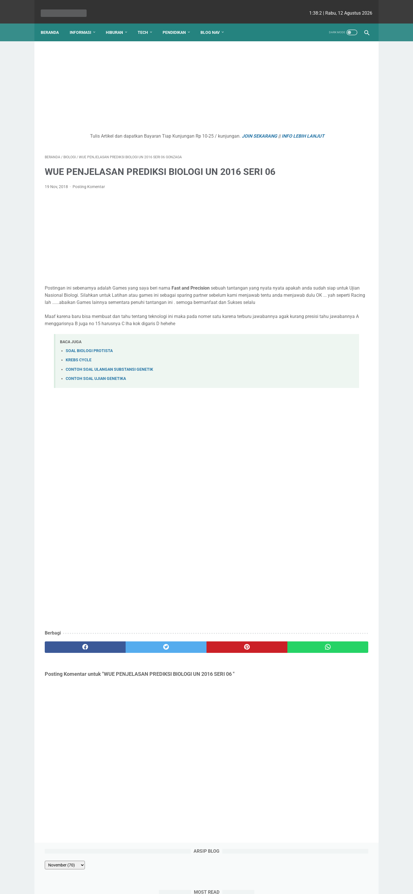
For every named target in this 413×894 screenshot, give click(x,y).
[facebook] (72, 677)
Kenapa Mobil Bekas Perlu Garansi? (324, 228)
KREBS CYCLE (78, 390)
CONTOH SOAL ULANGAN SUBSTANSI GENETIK (109, 399)
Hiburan (118, 22)
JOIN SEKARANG (215, 130)
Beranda (54, 22)
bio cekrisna (194, 885)
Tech (147, 22)
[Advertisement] (153, 82)
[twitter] (126, 677)
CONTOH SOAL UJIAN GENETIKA (96, 409)
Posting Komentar (89, 202)
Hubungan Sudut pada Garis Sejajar (323, 101)
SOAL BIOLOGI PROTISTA (89, 381)
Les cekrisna (169, 885)
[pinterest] (180, 677)
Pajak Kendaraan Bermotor (315, 204)
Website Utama (206, 873)
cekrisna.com (243, 885)
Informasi (84, 22)
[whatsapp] (234, 677)
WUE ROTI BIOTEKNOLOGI (313, 135)
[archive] (302, 58)
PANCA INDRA (301, 169)
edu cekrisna (217, 885)
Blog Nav (214, 22)
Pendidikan (178, 22)
